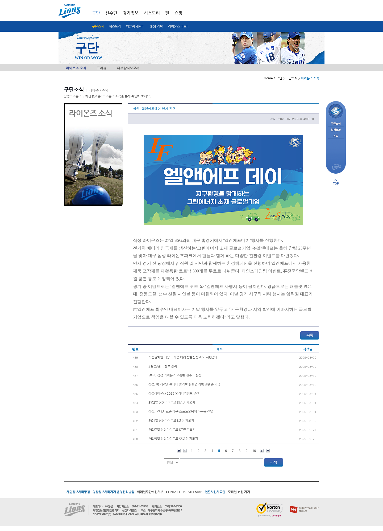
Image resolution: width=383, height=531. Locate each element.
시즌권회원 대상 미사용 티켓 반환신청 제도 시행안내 (183, 357)
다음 (262, 451)
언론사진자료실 (215, 492)
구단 (96, 12)
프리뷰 (101, 68)
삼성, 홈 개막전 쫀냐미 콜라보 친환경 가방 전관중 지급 (184, 384)
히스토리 (115, 26)
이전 (185, 451)
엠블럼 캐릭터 (135, 26)
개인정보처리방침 (78, 492)
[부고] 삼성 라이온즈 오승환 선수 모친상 (174, 375)
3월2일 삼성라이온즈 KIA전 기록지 (171, 402)
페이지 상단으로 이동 (336, 182)
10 (254, 451)
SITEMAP (195, 492)
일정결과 (336, 130)
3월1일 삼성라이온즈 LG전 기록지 (171, 420)
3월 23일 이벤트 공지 (162, 366)
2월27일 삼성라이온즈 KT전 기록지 (171, 429)
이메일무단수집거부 (150, 492)
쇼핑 (178, 12)
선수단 (111, 12)
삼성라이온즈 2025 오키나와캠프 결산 (173, 393)
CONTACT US (176, 492)
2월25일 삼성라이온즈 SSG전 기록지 (173, 438)
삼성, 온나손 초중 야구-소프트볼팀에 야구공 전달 (180, 411)
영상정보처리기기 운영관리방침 (113, 492)
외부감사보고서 (128, 68)
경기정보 (131, 12)
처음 (179, 451)
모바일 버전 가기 (239, 492)
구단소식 (98, 26)
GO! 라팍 (156, 26)
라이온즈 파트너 (178, 26)
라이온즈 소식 (76, 68)
